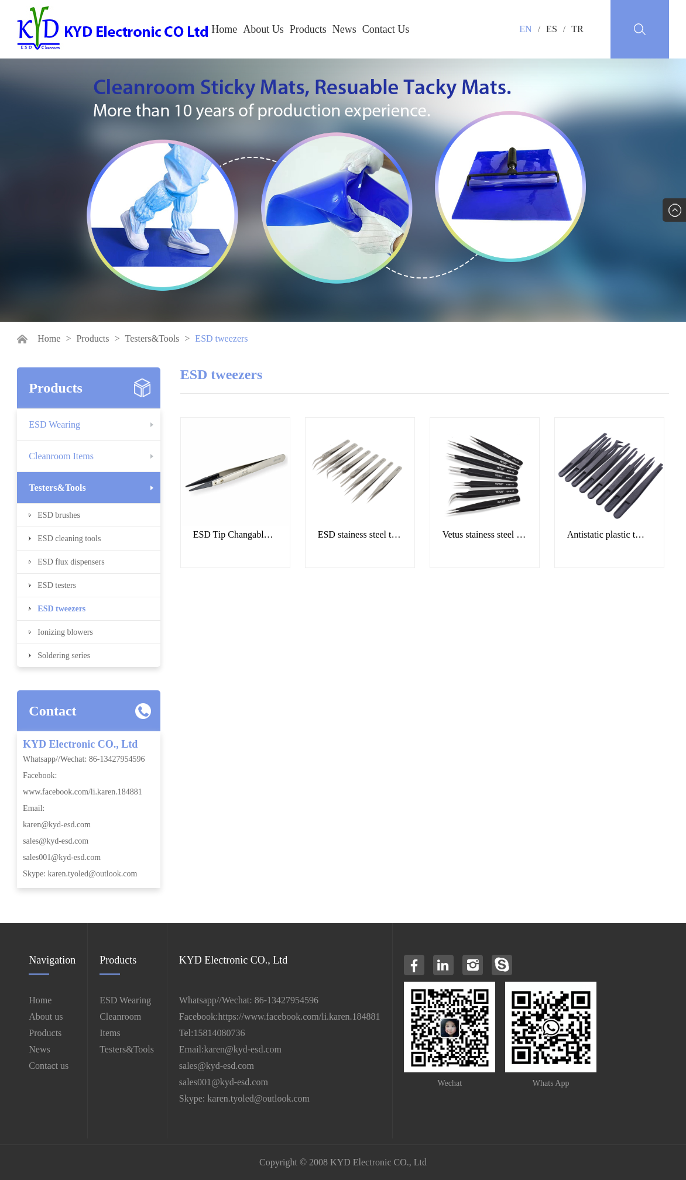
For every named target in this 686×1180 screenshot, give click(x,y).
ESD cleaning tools (69, 538)
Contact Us (386, 29)
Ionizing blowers (64, 632)
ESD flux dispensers (70, 562)
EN (525, 29)
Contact (52, 710)
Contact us (48, 1066)
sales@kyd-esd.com (55, 841)
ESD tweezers (61, 608)
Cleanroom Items (61, 456)
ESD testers (56, 585)
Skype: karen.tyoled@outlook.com (80, 873)
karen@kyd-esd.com (57, 824)
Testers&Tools (152, 338)
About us (46, 1016)
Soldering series (63, 655)
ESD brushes (58, 515)
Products (308, 29)
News (344, 29)
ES (551, 29)
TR (577, 29)
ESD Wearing (54, 424)
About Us (263, 29)
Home (224, 29)
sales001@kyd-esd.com (62, 857)
